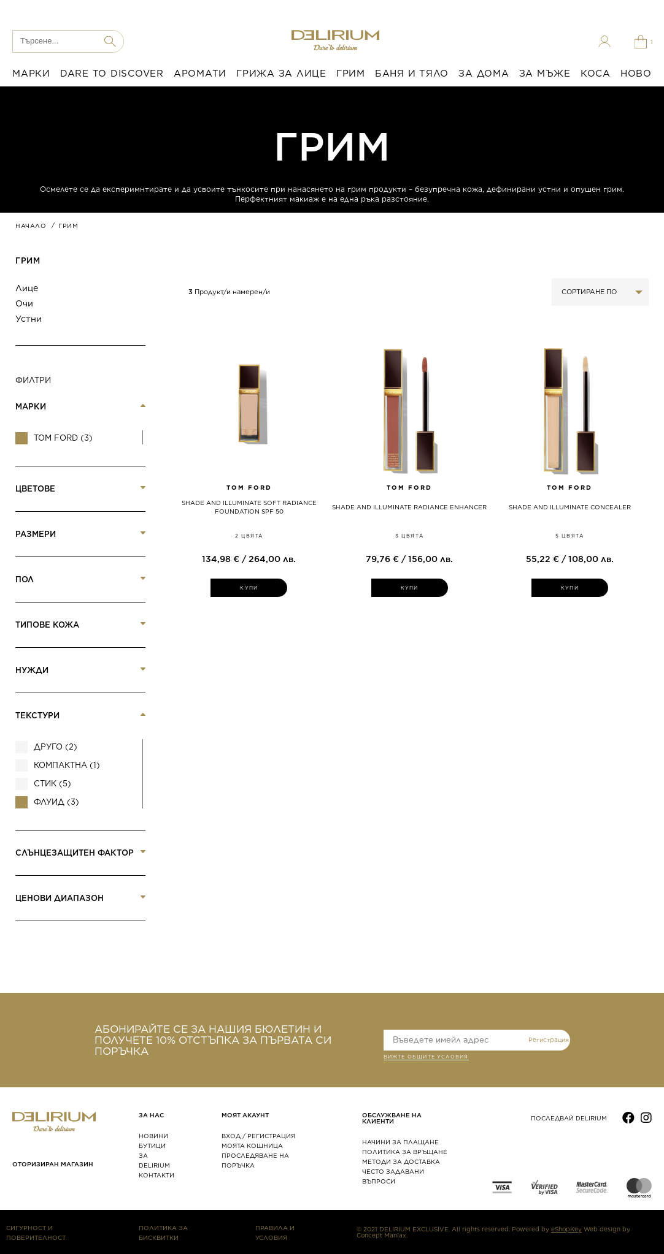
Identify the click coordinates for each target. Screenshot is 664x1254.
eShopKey (566, 1229)
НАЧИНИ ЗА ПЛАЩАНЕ (400, 1142)
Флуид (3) (56, 802)
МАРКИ (31, 73)
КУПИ (249, 588)
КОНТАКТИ (156, 1175)
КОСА (596, 73)
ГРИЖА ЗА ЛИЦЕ (281, 73)
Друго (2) (55, 747)
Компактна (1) (67, 765)
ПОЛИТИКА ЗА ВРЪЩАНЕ (404, 1151)
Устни (28, 319)
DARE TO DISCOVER (112, 73)
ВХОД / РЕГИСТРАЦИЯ (258, 1135)
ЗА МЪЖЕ (545, 73)
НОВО (636, 73)
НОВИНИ (153, 1135)
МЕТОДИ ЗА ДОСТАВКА (401, 1161)
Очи (24, 303)
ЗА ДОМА (483, 73)
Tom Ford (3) (63, 438)
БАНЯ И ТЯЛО (412, 73)
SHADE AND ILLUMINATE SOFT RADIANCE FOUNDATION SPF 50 (249, 507)
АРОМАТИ (200, 73)
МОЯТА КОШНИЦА (252, 1145)
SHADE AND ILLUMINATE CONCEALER (570, 507)
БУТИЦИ (152, 1145)
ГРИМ (350, 73)
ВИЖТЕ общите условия (426, 1058)
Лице (26, 288)
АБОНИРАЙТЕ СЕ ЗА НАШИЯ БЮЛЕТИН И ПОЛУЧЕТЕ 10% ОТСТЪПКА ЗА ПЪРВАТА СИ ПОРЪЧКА (213, 1040)
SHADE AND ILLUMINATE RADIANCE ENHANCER (409, 507)
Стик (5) (52, 784)
